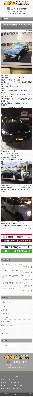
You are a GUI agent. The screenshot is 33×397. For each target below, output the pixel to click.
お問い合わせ (17, 388)
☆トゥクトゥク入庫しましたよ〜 (12, 270)
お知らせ (4, 310)
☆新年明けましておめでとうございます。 (15, 283)
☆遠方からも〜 (6, 302)
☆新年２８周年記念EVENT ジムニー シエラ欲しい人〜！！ (16, 276)
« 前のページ (5, 228)
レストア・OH (5, 321)
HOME (4, 376)
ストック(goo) (14, 376)
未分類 (3, 329)
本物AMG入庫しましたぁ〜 (12, 264)
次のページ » (28, 228)
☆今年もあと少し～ (8, 288)
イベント (4, 306)
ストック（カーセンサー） (10, 379)
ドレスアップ (5, 317)
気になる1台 (5, 333)
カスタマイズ (5, 314)
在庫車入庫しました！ (8, 325)
